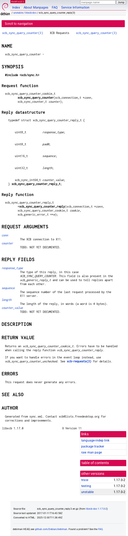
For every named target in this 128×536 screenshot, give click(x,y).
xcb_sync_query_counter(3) (22, 33)
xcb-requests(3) (79, 361)
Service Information (75, 7)
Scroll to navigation (19, 24)
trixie (84, 480)
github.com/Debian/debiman (51, 529)
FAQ (55, 7)
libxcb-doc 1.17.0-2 (96, 508)
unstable (18, 12)
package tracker (92, 446)
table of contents (95, 463)
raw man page (91, 452)
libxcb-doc (31, 12)
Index (16, 7)
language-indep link (95, 440)
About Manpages (36, 7)
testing (86, 486)
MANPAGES (17, 1)
